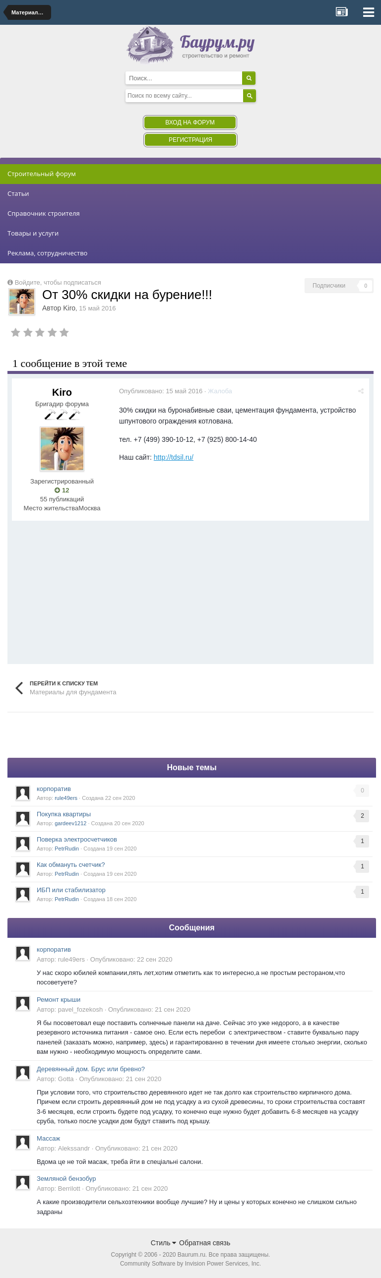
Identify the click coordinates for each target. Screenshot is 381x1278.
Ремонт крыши (58, 999)
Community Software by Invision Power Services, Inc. (190, 1263)
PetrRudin (67, 849)
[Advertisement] (128, 590)
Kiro (69, 308)
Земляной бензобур (66, 1178)
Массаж (48, 1138)
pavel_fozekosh (80, 1009)
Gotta (66, 1079)
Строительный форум (41, 173)
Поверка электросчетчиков (77, 839)
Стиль (164, 1243)
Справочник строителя (43, 213)
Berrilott (69, 1188)
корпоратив (54, 788)
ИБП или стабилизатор (71, 890)
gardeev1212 (70, 823)
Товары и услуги (33, 233)
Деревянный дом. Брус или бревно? (91, 1069)
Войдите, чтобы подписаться (58, 282)
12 (62, 490)
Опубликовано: (160, 391)
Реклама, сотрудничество (47, 252)
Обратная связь (204, 1243)
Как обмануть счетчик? (71, 864)
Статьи (18, 193)
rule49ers (66, 798)
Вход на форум (189, 122)
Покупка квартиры (64, 814)
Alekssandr (74, 1148)
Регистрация (190, 139)
